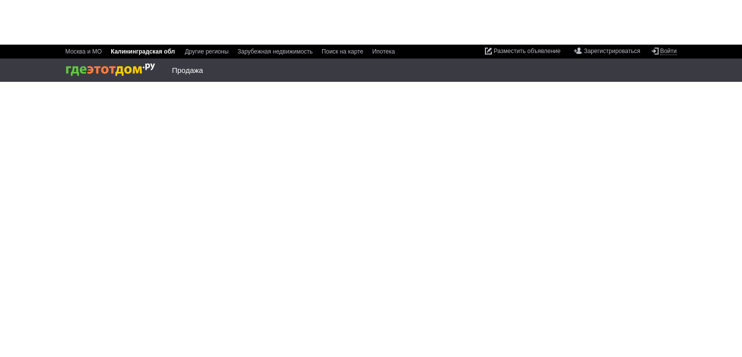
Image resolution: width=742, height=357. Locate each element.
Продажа (187, 70)
